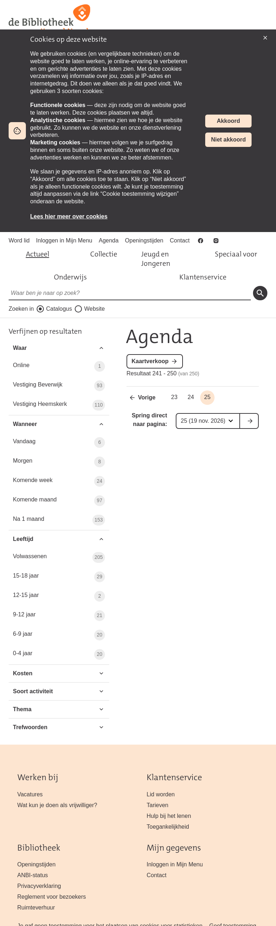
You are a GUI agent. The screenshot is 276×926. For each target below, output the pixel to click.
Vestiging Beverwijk (59, 385)
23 (174, 397)
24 (191, 397)
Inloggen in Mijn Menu (64, 240)
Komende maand (59, 500)
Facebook (201, 240)
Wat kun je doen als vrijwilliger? (57, 805)
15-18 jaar (59, 576)
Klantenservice (202, 277)
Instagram (217, 240)
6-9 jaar (59, 635)
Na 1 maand (59, 520)
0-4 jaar (59, 654)
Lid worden (161, 794)
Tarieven (157, 805)
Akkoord (228, 121)
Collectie (103, 254)
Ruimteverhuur (36, 907)
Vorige (147, 397)
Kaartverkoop (150, 361)
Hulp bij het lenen (169, 816)
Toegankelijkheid (168, 827)
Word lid (19, 240)
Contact (180, 240)
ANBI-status (32, 875)
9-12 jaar (59, 615)
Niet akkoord (228, 139)
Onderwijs (70, 277)
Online (59, 366)
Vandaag (59, 442)
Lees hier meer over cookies (68, 216)
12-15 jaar (59, 596)
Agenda (109, 240)
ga (249, 421)
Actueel (37, 254)
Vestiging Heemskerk (59, 405)
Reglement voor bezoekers (51, 897)
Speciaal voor (236, 254)
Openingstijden (144, 240)
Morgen (59, 462)
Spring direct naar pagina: (149, 419)
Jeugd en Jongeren (155, 258)
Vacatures (30, 794)
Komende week (59, 481)
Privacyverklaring (39, 886)
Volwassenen (59, 557)
